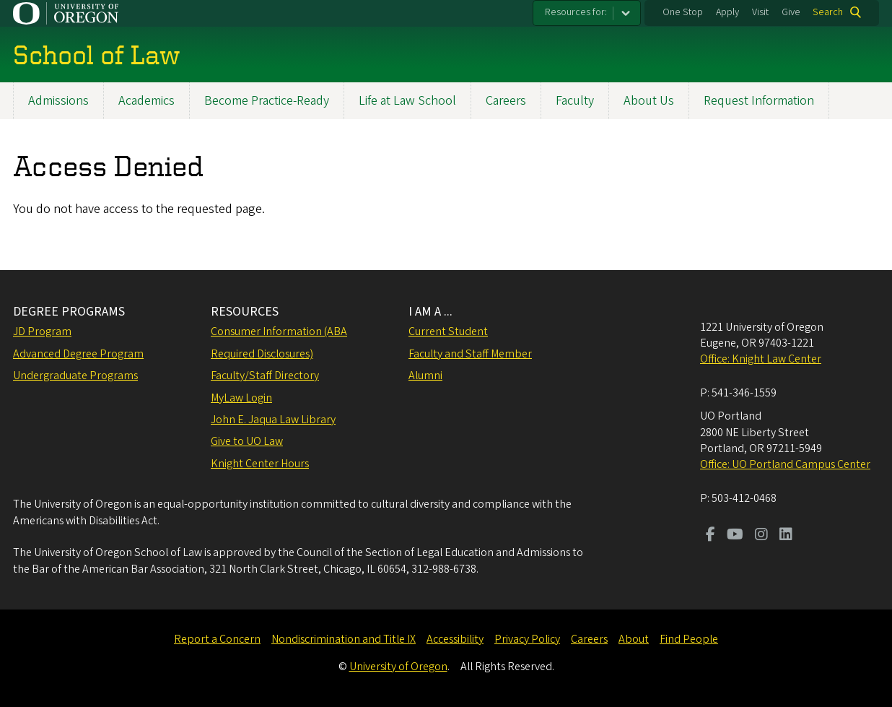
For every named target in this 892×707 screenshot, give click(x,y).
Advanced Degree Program (78, 354)
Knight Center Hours (260, 464)
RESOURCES (245, 312)
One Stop (683, 12)
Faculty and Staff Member (470, 354)
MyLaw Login (241, 398)
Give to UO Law (247, 441)
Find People (689, 639)
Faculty (575, 101)
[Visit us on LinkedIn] (786, 536)
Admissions (58, 101)
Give (791, 12)
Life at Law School (407, 101)
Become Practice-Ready (266, 101)
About (633, 639)
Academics (146, 101)
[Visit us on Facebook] (710, 536)
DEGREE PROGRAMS (69, 312)
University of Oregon (398, 667)
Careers (506, 101)
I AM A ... (430, 312)
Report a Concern (217, 639)
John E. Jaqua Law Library (273, 420)
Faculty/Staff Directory (265, 375)
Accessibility (455, 639)
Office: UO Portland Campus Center (785, 464)
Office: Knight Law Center (760, 359)
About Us (649, 101)
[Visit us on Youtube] (735, 536)
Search (828, 12)
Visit (760, 12)
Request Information (759, 101)
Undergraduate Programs (75, 375)
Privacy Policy (527, 639)
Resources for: (576, 12)
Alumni (425, 375)
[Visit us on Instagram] (761, 536)
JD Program (42, 331)
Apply (727, 12)
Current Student (448, 331)
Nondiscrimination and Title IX (343, 639)
